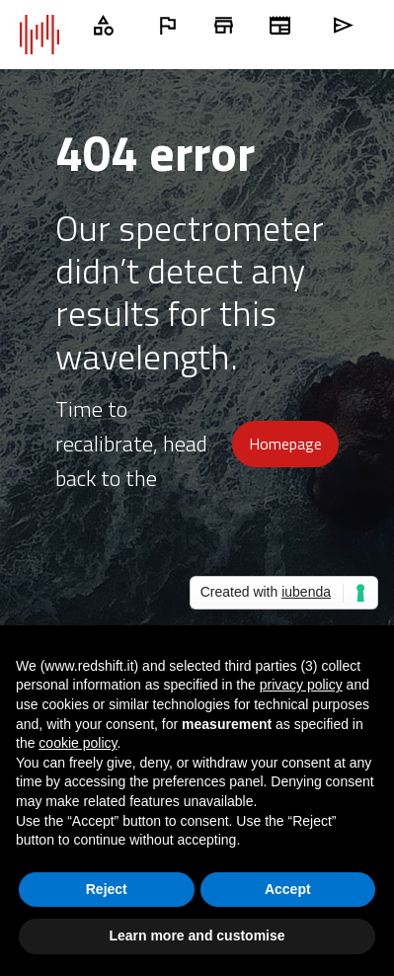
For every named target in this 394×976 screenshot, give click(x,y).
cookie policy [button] (78, 743)
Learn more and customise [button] (196, 935)
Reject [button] (106, 889)
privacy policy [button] (301, 684)
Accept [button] (288, 889)
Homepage (285, 443)
